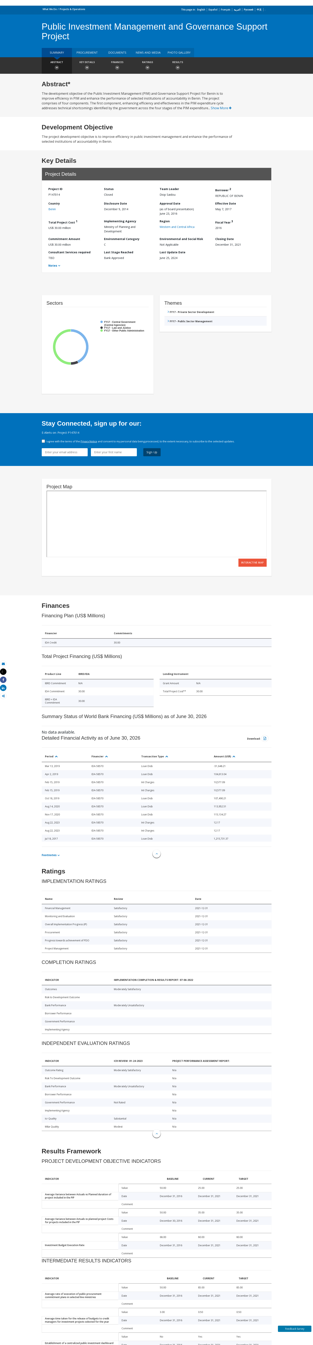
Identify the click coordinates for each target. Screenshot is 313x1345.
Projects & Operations (72, 9)
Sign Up (152, 452)
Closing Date (224, 239)
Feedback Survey (294, 1328)
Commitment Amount (64, 239)
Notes (52, 265)
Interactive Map (252, 562)
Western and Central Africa (177, 227)
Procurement (87, 52)
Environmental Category (121, 239)
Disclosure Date (115, 203)
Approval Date (170, 203)
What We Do (50, 9)
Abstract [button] (57, 65)
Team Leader (169, 189)
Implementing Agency (120, 221)
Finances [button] (117, 65)
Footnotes (49, 855)
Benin (52, 209)
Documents (117, 52)
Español (213, 9)
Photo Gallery (178, 52)
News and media (148, 52)
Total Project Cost (62, 221)
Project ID (55, 189)
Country (54, 203)
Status (109, 189)
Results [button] (178, 65)
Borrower (223, 189)
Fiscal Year (224, 221)
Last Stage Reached (118, 252)
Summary (57, 52)
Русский (248, 9)
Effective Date (225, 203)
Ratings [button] (147, 65)
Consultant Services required (69, 252)
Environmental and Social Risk (181, 239)
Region (165, 221)
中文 (259, 9)
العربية (237, 9)
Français (225, 9)
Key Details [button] (87, 65)
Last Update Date (172, 252)
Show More (221, 108)
